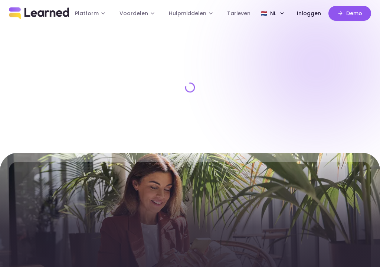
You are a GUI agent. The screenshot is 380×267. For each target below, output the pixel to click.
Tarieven (234, 13)
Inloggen (313, 13)
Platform (100, 13)
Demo (351, 13)
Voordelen (142, 13)
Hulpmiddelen (191, 13)
